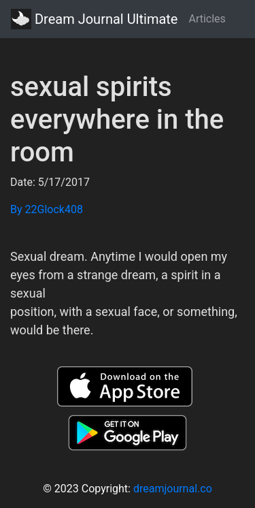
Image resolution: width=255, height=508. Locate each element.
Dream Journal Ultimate (94, 19)
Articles (206, 18)
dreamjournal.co (172, 488)
